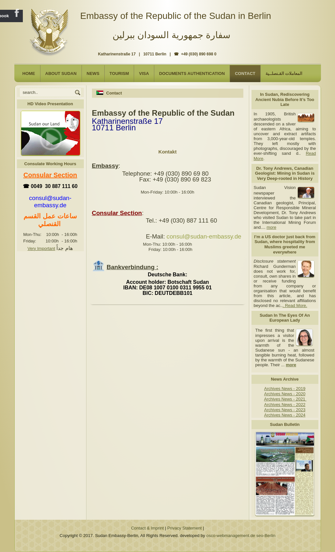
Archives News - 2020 (284, 393)
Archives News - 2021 (285, 399)
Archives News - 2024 (284, 415)
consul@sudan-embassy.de (204, 236)
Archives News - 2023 (284, 409)
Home (29, 73)
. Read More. (294, 305)
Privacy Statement (184, 528)
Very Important (41, 248)
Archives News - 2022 (284, 404)
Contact (245, 73)
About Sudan (61, 73)
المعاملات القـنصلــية (284, 73)
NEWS (93, 73)
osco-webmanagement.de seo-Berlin (240, 535)
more (271, 227)
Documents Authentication (192, 73)
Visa (144, 73)
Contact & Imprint (147, 528)
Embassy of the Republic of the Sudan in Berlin (175, 16)
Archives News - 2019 (284, 388)
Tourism (119, 73)
